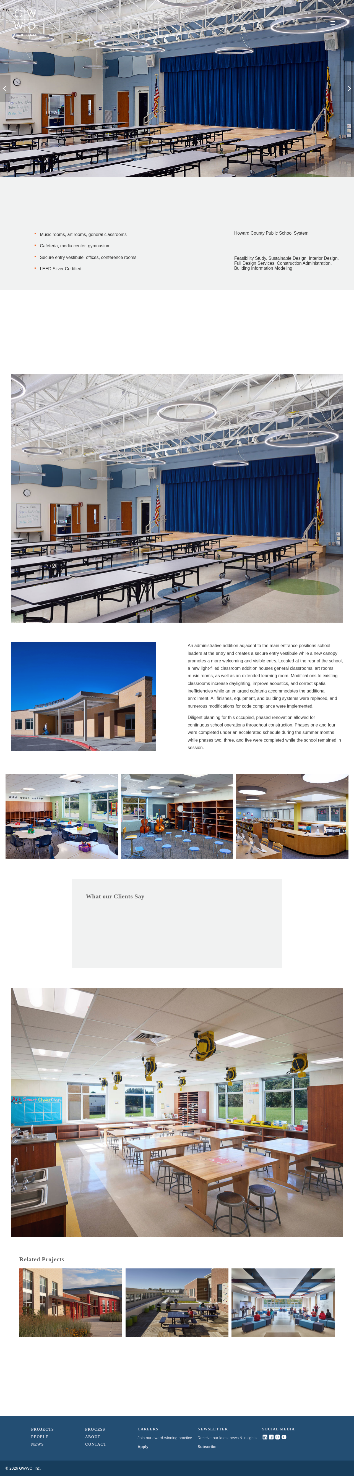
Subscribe (206, 1446)
